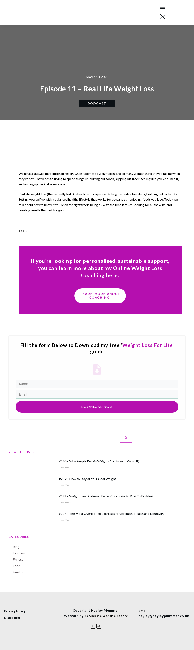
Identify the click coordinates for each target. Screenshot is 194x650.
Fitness (18, 559)
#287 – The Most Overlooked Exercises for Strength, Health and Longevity (111, 513)
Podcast (97, 103)
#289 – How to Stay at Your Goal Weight (87, 479)
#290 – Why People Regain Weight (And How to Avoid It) (99, 461)
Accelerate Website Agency (106, 616)
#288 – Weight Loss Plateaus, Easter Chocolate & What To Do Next (106, 496)
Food (16, 566)
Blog (16, 547)
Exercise (19, 553)
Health (18, 572)
